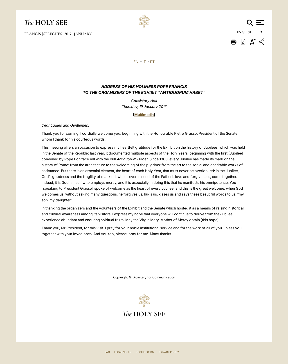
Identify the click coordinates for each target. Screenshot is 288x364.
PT (152, 61)
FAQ (107, 352)
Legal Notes (122, 352)
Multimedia (144, 114)
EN (135, 61)
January (83, 33)
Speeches (53, 33)
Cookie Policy (145, 352)
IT (144, 61)
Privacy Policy (169, 352)
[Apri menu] (259, 22)
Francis (33, 33)
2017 (68, 33)
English (246, 33)
